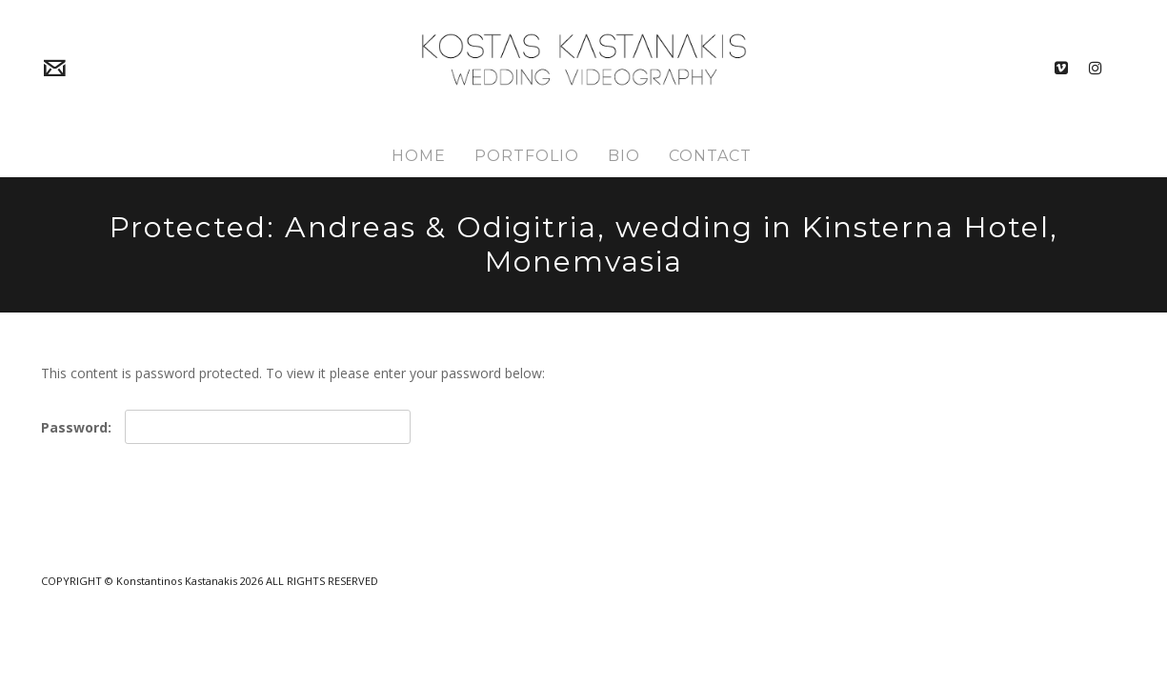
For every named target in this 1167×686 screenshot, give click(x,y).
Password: (226, 427)
